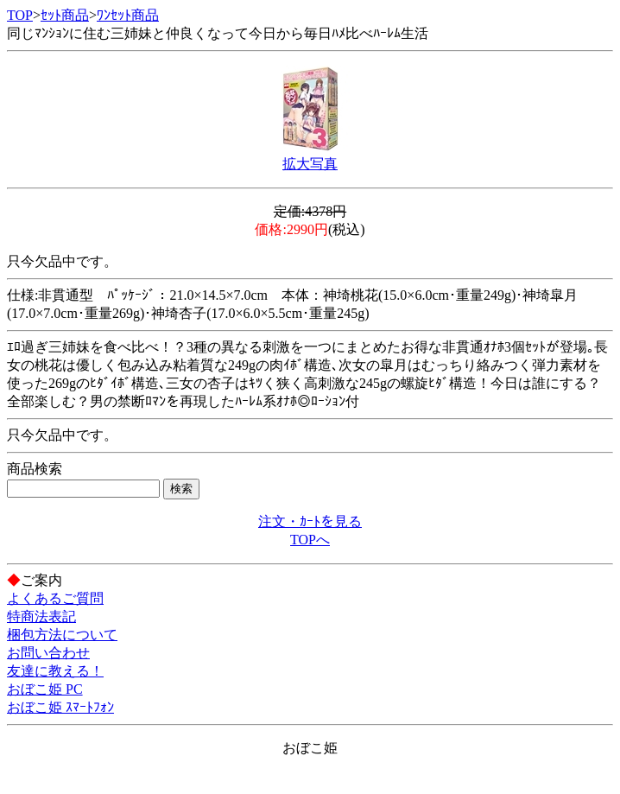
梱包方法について (62, 634)
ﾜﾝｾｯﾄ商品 (128, 15)
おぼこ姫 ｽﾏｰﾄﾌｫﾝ (60, 707)
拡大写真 (310, 163)
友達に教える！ (55, 671)
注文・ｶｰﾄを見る (310, 521)
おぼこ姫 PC (45, 689)
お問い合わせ (48, 652)
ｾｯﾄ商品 (65, 15)
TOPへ (310, 539)
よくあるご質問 (55, 598)
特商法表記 (41, 616)
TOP (20, 15)
